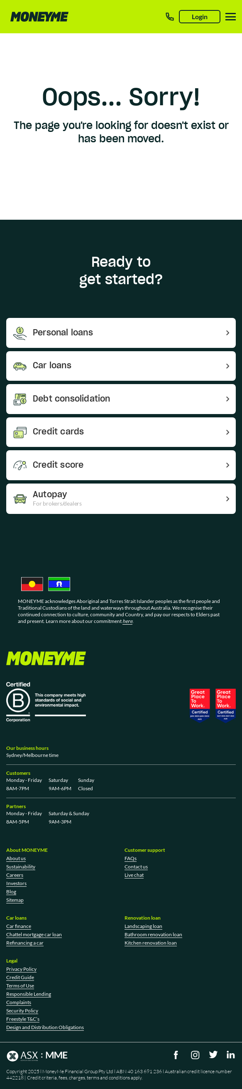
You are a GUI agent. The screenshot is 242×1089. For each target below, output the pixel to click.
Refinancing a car (25, 943)
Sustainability (20, 866)
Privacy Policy (21, 969)
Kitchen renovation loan (151, 943)
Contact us (136, 866)
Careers (14, 875)
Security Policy (22, 1010)
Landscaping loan (143, 926)
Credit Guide (20, 977)
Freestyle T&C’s (22, 1019)
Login (200, 16)
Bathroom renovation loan (153, 934)
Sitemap (15, 900)
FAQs (131, 858)
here (127, 621)
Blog (11, 891)
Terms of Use (20, 985)
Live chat (134, 875)
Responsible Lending (28, 994)
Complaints (18, 1002)
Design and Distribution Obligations (45, 1027)
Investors (16, 883)
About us (16, 858)
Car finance (18, 926)
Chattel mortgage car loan (34, 934)
